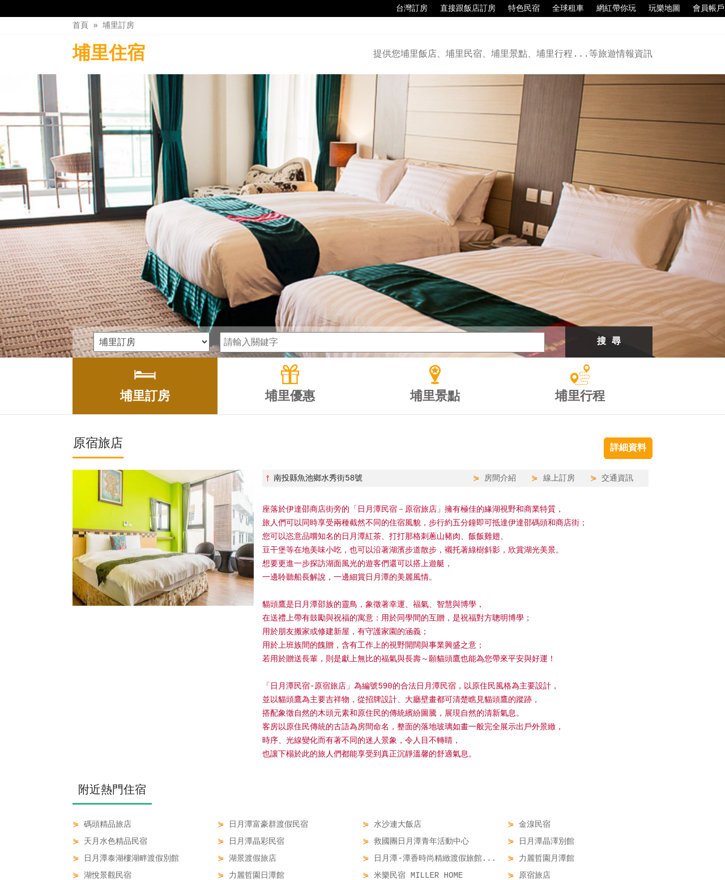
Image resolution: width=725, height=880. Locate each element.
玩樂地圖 (658, 8)
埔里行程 (431, 847)
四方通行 (369, 871)
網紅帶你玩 (610, 8)
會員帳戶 (702, 8)
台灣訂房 (406, 8)
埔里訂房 (118, 25)
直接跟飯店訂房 (462, 8)
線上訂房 (559, 346)
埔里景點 (383, 847)
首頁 (80, 25)
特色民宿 (518, 8)
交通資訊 (617, 346)
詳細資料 (628, 316)
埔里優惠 (336, 847)
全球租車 (562, 8)
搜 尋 (609, 209)
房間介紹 (500, 346)
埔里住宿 (108, 54)
